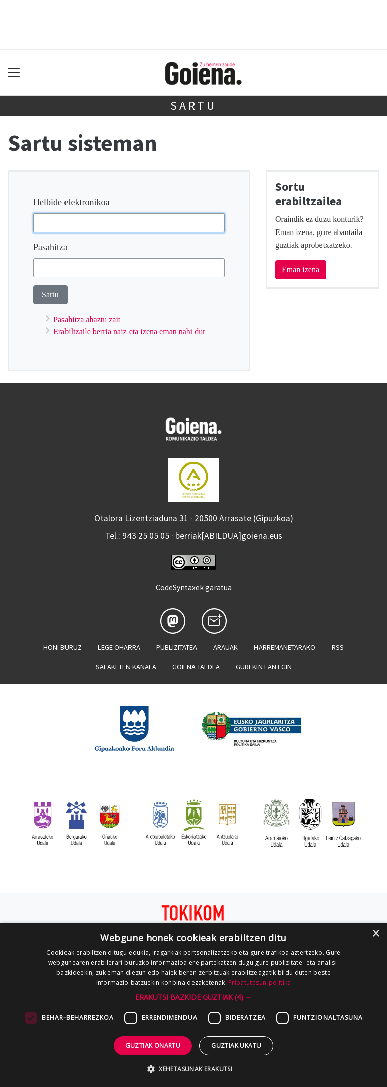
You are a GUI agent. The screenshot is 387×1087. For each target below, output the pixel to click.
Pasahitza (50, 247)
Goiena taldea (196, 666)
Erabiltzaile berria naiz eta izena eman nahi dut (129, 331)
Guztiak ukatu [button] (236, 1045)
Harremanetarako (284, 647)
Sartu (193, 105)
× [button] (375, 934)
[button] (193, 997)
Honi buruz (62, 647)
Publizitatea (176, 647)
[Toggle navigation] (14, 73)
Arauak (225, 647)
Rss (338, 647)
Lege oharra (119, 647)
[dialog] (193, 1005)
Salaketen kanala (126, 666)
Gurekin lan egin (264, 666)
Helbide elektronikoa (71, 202)
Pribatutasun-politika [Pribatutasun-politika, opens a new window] (259, 982)
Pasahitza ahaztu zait (86, 319)
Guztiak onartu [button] (153, 1045)
